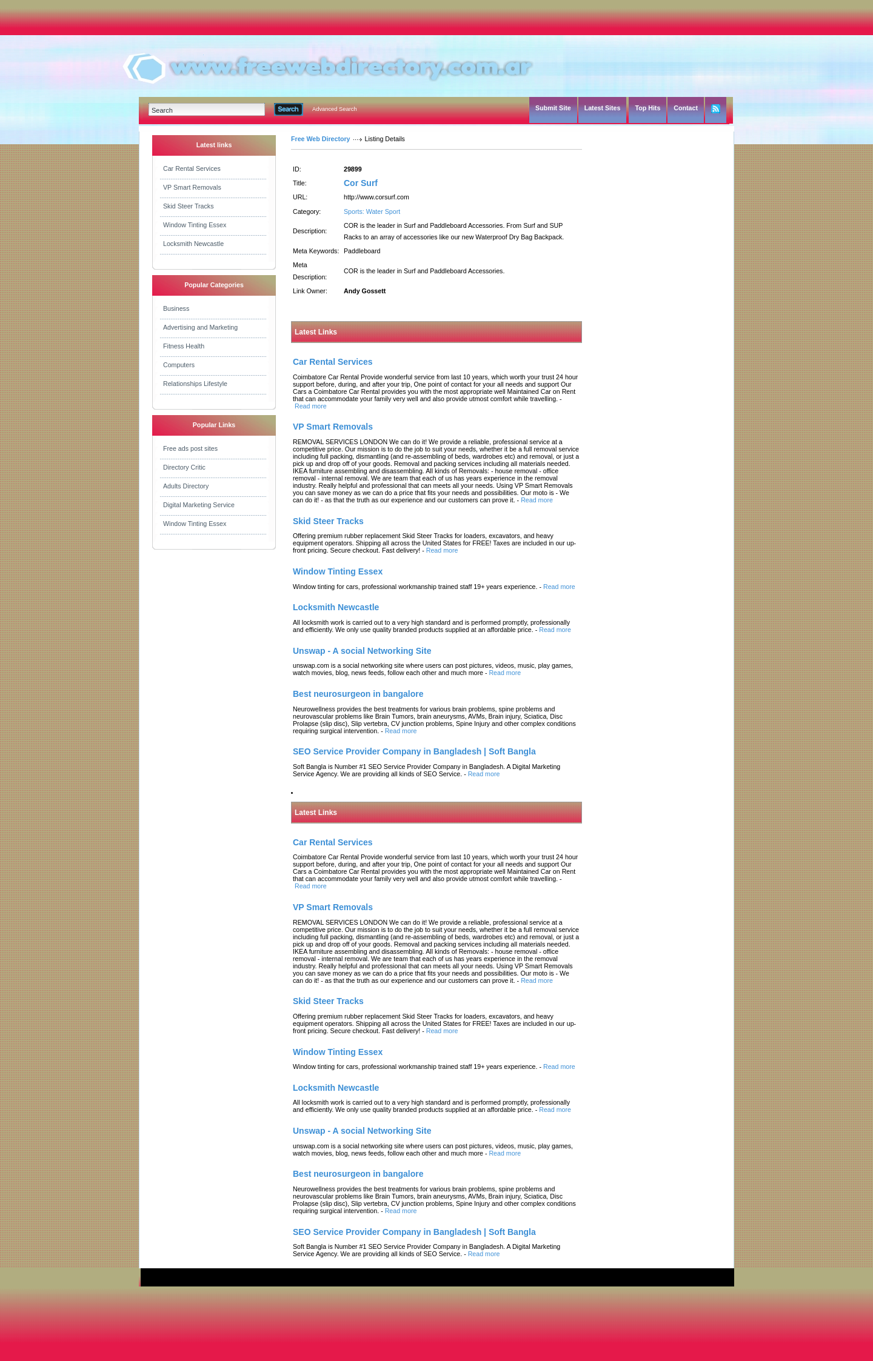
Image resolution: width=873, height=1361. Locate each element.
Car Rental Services (192, 168)
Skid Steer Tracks (188, 206)
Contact (686, 107)
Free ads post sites (190, 448)
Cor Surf (361, 183)
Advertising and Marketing (200, 327)
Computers (179, 364)
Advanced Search (334, 109)
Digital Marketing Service (199, 504)
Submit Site (553, 107)
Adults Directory (186, 486)
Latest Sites (602, 107)
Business (176, 308)
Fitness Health (183, 346)
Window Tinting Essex (194, 224)
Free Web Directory (320, 138)
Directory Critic (184, 467)
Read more (311, 406)
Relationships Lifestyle (195, 383)
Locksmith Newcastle (193, 243)
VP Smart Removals (192, 187)
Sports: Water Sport (372, 211)
